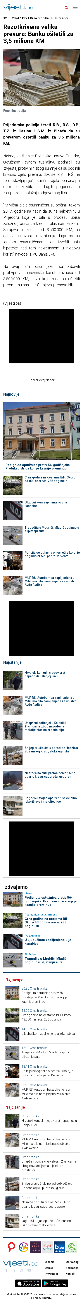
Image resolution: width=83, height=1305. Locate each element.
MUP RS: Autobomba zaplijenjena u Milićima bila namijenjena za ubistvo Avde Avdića (50, 581)
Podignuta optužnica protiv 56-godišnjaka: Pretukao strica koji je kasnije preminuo (38, 467)
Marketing (72, 1262)
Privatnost (51, 1273)
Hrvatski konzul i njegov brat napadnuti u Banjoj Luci (45, 674)
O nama (49, 1262)
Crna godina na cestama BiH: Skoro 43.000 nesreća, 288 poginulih (50, 479)
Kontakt (70, 1273)
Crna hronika (39, 988)
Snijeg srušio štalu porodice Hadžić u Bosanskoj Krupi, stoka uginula (51, 749)
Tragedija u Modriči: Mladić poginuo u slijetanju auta (52, 529)
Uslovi (49, 1267)
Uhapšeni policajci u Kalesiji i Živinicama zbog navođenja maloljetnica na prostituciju (45, 726)
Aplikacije (72, 1267)
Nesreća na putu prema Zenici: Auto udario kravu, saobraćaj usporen (50, 774)
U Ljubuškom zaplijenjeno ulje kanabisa (46, 504)
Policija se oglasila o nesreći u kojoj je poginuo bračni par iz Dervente (52, 554)
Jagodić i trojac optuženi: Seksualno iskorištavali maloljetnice (51, 799)
